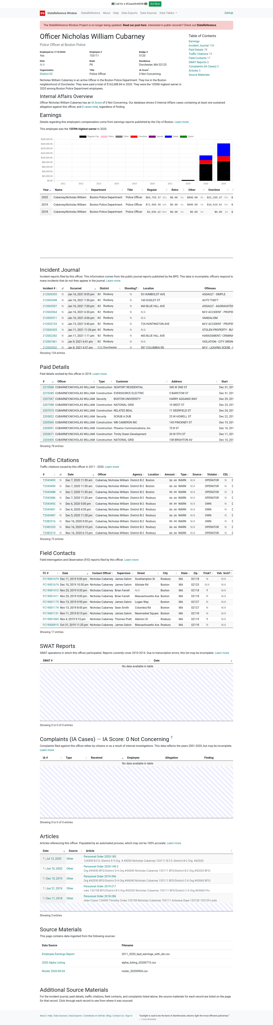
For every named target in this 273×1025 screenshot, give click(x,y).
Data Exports (130, 13)
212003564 (50, 312)
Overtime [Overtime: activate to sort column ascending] (214, 189)
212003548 (50, 300)
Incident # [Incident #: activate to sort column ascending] (49, 288)
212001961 (50, 341)
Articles (194, 70)
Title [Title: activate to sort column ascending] (130, 189)
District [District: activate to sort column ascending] (104, 288)
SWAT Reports (199, 62)
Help (116, 13)
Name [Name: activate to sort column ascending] (58, 189)
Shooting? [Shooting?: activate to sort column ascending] (130, 288)
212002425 (50, 329)
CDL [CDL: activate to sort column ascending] (225, 474)
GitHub (229, 13)
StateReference (90, 13)
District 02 (46, 74)
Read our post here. (135, 25)
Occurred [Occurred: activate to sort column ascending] (75, 288)
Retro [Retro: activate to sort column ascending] (174, 189)
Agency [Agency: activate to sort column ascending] (137, 474)
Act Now (155, 3)
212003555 (50, 294)
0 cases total (90, 106)
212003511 (50, 318)
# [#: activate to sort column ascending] (43, 381)
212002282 (50, 335)
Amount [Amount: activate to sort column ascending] (170, 474)
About (106, 13)
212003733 (50, 324)
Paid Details (198, 49)
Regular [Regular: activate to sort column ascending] (152, 189)
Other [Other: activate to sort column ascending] (191, 189)
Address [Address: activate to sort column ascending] (176, 381)
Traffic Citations (200, 54)
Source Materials (199, 74)
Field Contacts (199, 58)
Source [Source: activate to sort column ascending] (197, 474)
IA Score (96, 102)
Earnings (194, 41)
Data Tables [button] (167, 13)
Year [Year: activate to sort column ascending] (46, 189)
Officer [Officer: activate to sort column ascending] (61, 381)
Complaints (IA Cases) (204, 66)
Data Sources (148, 13)
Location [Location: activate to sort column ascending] (153, 474)
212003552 (50, 347)
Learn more (182, 122)
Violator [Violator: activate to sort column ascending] (212, 474)
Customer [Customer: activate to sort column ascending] (122, 381)
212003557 (50, 306)
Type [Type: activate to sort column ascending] (102, 381)
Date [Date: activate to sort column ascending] (71, 474)
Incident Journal (201, 45)
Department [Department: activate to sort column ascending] (98, 189)
